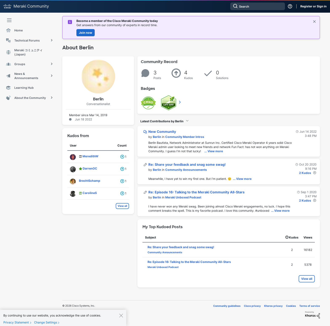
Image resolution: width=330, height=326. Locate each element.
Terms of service (309, 305)
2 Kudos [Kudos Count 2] (305, 173)
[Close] (121, 317)
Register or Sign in (313, 6)
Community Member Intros (184, 137)
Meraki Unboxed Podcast (183, 197)
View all (122, 205)
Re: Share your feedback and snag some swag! (187, 164)
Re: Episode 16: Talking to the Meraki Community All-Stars (196, 192)
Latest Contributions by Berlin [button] (162, 121)
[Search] (257, 6)
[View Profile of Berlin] (157, 137)
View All (180, 102)
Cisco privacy (252, 305)
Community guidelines (227, 305)
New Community (162, 131)
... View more (213, 151)
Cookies (291, 305)
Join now (85, 32)
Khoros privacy (273, 305)
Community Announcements (186, 169)
